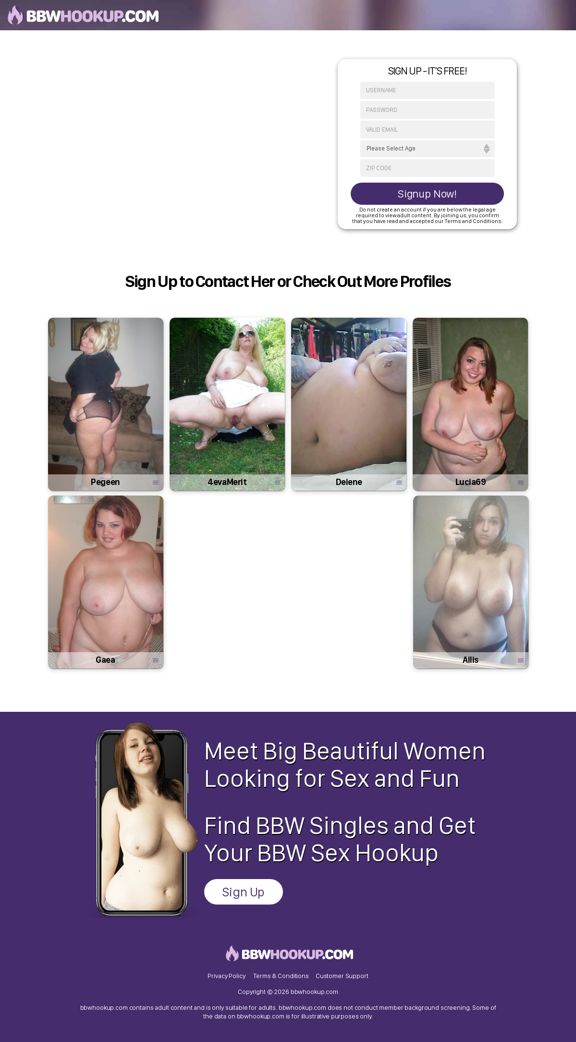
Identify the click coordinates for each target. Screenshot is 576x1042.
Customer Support (342, 976)
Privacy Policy (226, 976)
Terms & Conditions (280, 976)
